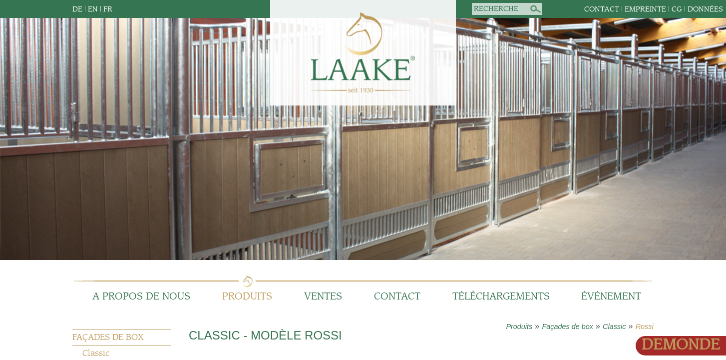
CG (677, 9)
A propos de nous (141, 297)
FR (107, 9)
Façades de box (567, 326)
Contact (601, 9)
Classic (614, 326)
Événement (611, 297)
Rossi (645, 326)
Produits (247, 297)
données (705, 9)
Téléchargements (501, 297)
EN (93, 9)
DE (77, 9)
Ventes (323, 297)
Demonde (681, 345)
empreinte (645, 9)
